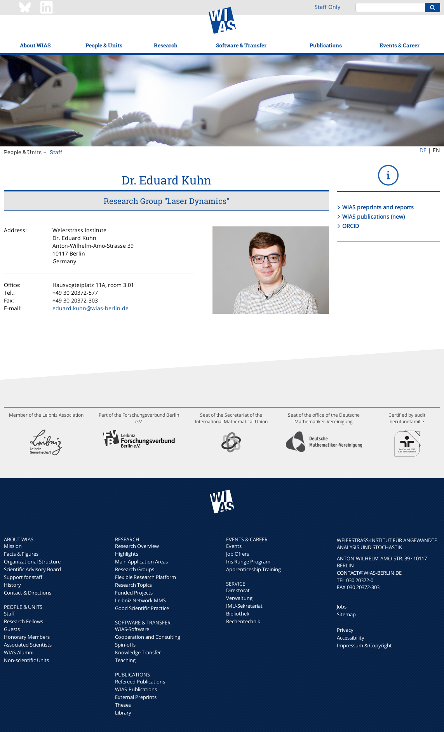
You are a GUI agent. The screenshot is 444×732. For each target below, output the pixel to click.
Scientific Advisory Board (32, 569)
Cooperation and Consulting (147, 636)
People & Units (103, 45)
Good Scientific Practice (142, 608)
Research (166, 45)
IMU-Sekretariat (244, 605)
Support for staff (23, 577)
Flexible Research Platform (145, 577)
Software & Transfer (241, 45)
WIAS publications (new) (373, 216)
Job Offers (237, 553)
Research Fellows (23, 621)
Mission (13, 545)
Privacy (345, 629)
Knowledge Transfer (138, 652)
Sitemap (346, 614)
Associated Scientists (28, 644)
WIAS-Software (132, 629)
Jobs (341, 606)
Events (234, 545)
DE (423, 150)
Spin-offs (125, 644)
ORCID (350, 226)
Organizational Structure (32, 561)
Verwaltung (239, 598)
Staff (56, 152)
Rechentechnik (243, 621)
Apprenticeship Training (253, 569)
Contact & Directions (27, 592)
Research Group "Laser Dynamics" (166, 201)
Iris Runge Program (248, 561)
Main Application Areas (141, 561)
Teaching (125, 660)
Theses (123, 704)
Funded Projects (134, 592)
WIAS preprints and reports (378, 207)
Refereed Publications (140, 681)
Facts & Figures (21, 553)
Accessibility (350, 637)
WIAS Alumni (18, 652)
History (12, 584)
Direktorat (238, 590)
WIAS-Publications (136, 689)
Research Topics (133, 584)
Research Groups (134, 569)
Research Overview (137, 545)
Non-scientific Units (26, 660)
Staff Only (327, 6)
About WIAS (35, 45)
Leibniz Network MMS (140, 600)
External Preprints (136, 697)
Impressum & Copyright (364, 645)
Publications (326, 45)
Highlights (126, 553)
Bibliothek (237, 613)
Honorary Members (27, 636)
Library (123, 712)
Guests (12, 629)
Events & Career (400, 45)
